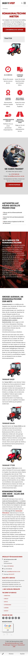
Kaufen (22, 654)
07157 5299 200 (15, 174)
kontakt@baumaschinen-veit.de (16, 176)
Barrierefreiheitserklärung (12, 643)
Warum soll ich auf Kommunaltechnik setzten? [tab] (12, 213)
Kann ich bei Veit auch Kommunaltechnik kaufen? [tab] (13, 217)
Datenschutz (21, 645)
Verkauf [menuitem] (6, 598)
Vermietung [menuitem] (7, 595)
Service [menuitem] (6, 601)
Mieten (11, 654)
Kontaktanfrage (14, 185)
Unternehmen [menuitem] (7, 604)
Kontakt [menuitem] (6, 610)
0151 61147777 (11, 574)
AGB (14, 646)
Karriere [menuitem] (6, 607)
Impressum (14, 645)
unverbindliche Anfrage (14, 30)
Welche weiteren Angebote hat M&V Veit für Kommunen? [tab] (13, 222)
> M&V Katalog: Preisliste (11, 589)
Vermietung (5, 8)
